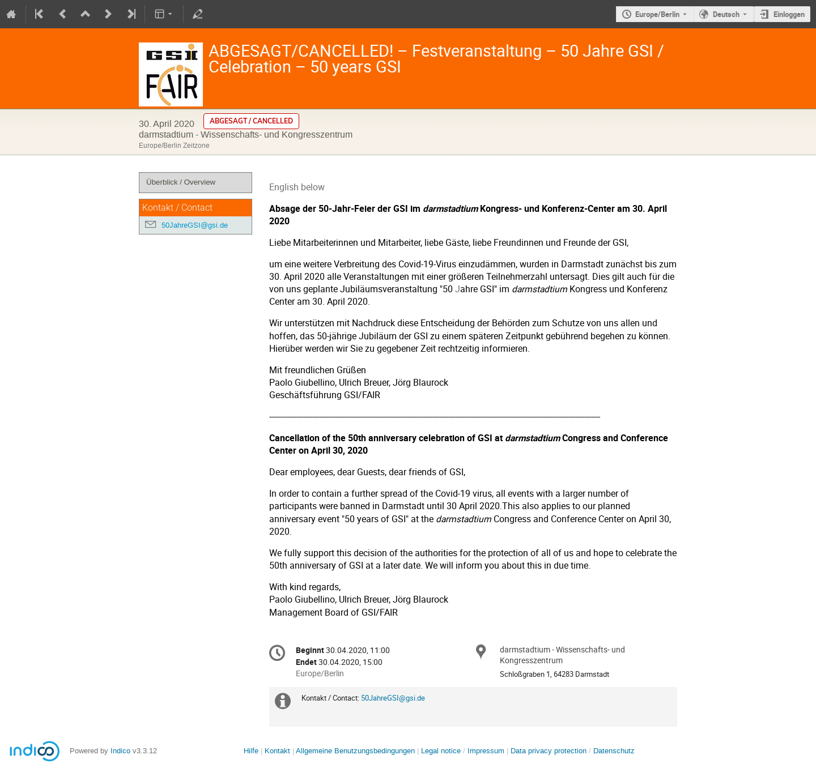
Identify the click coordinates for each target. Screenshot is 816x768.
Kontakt (277, 751)
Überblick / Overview (180, 182)
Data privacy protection (550, 751)
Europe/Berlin (657, 14)
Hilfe (251, 751)
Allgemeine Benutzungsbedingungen (355, 751)
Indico (120, 751)
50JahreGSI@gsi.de (195, 225)
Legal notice (442, 751)
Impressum (486, 751)
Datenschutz (614, 751)
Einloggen (789, 14)
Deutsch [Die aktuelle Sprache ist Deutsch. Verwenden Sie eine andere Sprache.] (726, 14)
